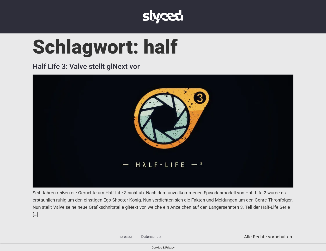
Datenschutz (151, 237)
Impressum (125, 237)
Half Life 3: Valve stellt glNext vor (86, 66)
